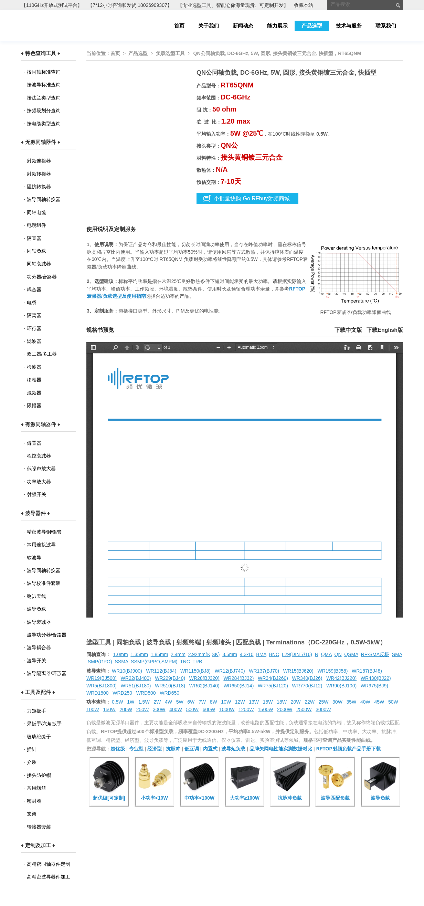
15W (268, 702)
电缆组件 (36, 225)
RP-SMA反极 (375, 654)
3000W (323, 709)
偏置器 (34, 443)
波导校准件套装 (44, 583)
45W (379, 702)
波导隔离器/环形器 (47, 673)
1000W (226, 709)
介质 (31, 762)
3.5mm (229, 654)
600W (209, 709)
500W (192, 709)
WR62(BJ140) (204, 685)
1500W (265, 709)
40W (365, 702)
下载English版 (385, 330)
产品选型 (311, 26)
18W (282, 702)
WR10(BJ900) (127, 671)
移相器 (34, 379)
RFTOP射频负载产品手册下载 (348, 748)
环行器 (34, 328)
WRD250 (122, 693)
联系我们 (385, 26)
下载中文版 (348, 330)
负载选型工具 (170, 53)
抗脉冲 (173, 748)
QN (338, 654)
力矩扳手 (36, 711)
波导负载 (36, 609)
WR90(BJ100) (341, 685)
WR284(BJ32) (238, 678)
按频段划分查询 (44, 110)
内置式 (210, 748)
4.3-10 (247, 654)
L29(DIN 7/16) (297, 654)
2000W (284, 709)
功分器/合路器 (42, 277)
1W (130, 702)
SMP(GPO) (100, 661)
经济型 (154, 748)
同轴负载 (36, 251)
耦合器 (34, 289)
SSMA (121, 661)
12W (240, 702)
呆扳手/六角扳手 (44, 723)
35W (352, 702)
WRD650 (169, 693)
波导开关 (36, 660)
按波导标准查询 (44, 84)
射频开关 (36, 494)
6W (190, 702)
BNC (274, 654)
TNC (185, 661)
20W (296, 702)
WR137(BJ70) (264, 671)
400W (175, 709)
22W (310, 702)
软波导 (34, 557)
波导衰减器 (39, 622)
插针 (31, 749)
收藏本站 (303, 5)
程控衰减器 (39, 456)
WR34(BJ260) (273, 678)
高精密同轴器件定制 (48, 864)
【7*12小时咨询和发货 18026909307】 (130, 5)
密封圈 (34, 801)
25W (324, 702)
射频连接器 (39, 161)
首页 (179, 26)
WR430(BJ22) (376, 678)
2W (157, 702)
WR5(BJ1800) (101, 685)
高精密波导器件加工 (48, 876)
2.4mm (178, 654)
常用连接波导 (41, 544)
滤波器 (34, 341)
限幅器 (34, 405)
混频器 (34, 393)
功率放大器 (39, 481)
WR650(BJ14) (238, 685)
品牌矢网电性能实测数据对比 (281, 748)
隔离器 (34, 315)
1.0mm (120, 654)
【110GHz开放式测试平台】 (51, 5)
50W (393, 702)
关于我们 (208, 26)
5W (179, 702)
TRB (197, 661)
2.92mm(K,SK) (204, 654)
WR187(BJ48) (367, 671)
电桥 (31, 302)
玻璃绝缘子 (39, 736)
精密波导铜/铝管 (44, 532)
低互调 (191, 748)
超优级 (117, 748)
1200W (246, 709)
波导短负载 (233, 748)
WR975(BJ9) (374, 685)
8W (213, 702)
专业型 (136, 748)
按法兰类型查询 (44, 98)
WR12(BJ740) (230, 671)
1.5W (144, 702)
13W (254, 702)
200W (126, 709)
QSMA (351, 654)
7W (202, 702)
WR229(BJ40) (170, 678)
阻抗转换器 (39, 186)
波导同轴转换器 (44, 199)
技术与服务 (349, 26)
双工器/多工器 (42, 354)
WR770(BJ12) (307, 685)
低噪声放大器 (41, 468)
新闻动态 (243, 26)
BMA (261, 654)
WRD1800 (97, 693)
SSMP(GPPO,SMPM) (154, 661)
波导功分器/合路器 (47, 635)
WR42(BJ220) (341, 678)
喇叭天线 (36, 596)
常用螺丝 (36, 788)
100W (92, 709)
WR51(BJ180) (136, 685)
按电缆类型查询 (44, 123)
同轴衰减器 (39, 263)
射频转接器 (39, 174)
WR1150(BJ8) (195, 671)
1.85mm (159, 654)
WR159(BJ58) (332, 671)
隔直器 (34, 238)
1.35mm (139, 654)
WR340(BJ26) (307, 678)
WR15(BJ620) (298, 671)
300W (159, 709)
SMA (397, 654)
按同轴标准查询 (44, 72)
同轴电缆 (36, 212)
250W (142, 709)
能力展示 (277, 26)
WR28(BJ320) (204, 678)
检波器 (34, 367)
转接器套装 (39, 827)
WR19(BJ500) (101, 678)
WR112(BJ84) (161, 671)
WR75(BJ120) (273, 685)
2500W (303, 709)
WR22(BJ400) (136, 678)
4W (168, 702)
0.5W (117, 702)
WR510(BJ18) (170, 685)
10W (226, 702)
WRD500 (146, 693)
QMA (326, 654)
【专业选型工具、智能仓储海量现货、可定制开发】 (233, 5)
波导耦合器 (39, 647)
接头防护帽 (39, 775)
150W (109, 709)
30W (337, 702)
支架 (31, 814)
